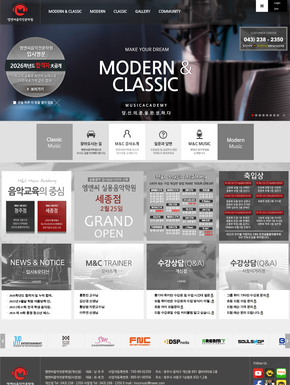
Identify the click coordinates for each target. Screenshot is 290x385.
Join (276, 8)
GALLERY (142, 11)
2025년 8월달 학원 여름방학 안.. (30, 301)
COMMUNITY (169, 11)
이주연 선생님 (89, 312)
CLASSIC (120, 11)
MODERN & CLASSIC (65, 11)
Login (277, 3)
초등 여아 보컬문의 (167, 307)
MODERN (98, 11)
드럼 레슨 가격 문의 (240, 307)
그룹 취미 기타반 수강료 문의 (247, 295)
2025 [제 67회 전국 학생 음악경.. (30, 307)
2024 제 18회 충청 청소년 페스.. (29, 313)
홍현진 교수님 (89, 295)
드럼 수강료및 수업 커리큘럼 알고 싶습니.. (183, 312)
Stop (284, 115)
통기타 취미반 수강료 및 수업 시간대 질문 (182, 295)
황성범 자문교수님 (92, 307)
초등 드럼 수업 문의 (240, 301)
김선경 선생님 (89, 301)
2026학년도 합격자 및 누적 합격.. (31, 295)
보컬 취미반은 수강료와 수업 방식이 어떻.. (183, 301)
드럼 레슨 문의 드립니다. (244, 312)
